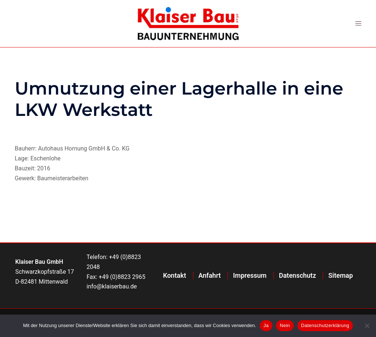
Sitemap (340, 275)
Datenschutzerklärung (325, 325)
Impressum (249, 275)
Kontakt (174, 275)
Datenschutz (297, 275)
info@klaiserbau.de (112, 286)
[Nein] (366, 325)
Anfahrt (209, 275)
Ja (266, 325)
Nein (285, 325)
